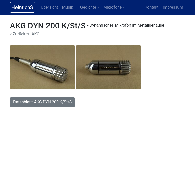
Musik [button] (67, 7)
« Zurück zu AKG (24, 34)
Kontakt (151, 7)
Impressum (173, 7)
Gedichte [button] (88, 7)
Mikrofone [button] (112, 7)
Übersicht (49, 7)
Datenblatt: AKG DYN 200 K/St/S (42, 102)
